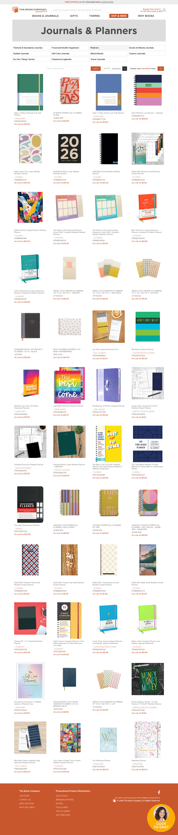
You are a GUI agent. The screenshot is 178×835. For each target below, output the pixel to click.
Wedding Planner (139, 761)
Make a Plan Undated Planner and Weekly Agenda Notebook (146, 642)
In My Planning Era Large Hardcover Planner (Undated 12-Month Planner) (29, 292)
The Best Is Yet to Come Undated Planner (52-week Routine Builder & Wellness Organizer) (107, 467)
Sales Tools (62, 796)
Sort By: (107, 68)
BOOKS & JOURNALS (45, 15)
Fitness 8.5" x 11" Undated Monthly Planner (28, 642)
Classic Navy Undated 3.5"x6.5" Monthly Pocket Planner (145, 407)
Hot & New (118, 15)
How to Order (63, 811)
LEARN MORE (107, 2)
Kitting (59, 804)
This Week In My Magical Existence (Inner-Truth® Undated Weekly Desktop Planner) (69, 232)
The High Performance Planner (26, 525)
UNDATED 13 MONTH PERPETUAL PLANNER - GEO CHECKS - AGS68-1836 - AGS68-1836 (146, 527)
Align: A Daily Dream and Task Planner (108, 113)
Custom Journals (137, 53)
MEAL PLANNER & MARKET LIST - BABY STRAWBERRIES (67, 350)
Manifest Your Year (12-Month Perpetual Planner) (26, 407)
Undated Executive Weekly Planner (28, 465)
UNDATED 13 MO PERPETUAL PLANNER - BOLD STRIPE (65, 526)
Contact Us (25, 800)
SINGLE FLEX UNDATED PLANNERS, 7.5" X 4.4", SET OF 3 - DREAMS (68, 292)
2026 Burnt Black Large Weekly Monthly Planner (66, 173)
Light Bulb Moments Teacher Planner (68, 406)
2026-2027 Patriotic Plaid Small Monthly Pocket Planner (27, 584)
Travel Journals (97, 59)
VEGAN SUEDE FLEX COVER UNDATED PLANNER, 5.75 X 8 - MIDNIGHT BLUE (66, 704)
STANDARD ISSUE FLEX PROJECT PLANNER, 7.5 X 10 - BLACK (28, 350)
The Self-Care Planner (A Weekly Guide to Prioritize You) (27, 703)
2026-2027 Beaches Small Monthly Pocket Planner (146, 173)
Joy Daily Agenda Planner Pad (105, 349)
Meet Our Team (26, 804)
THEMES (94, 15)
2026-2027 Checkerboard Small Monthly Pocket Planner (106, 584)
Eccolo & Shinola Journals (141, 48)
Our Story (24, 796)
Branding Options (64, 800)
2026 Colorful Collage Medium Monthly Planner (30, 231)
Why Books (146, 15)
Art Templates (63, 815)
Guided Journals (21, 53)
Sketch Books (96, 53)
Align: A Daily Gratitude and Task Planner (27, 114)
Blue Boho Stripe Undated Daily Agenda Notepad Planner (27, 762)
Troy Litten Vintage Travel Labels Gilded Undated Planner (67, 762)
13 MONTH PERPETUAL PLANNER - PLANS (68, 114)
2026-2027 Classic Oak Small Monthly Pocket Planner (68, 584)
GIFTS (74, 15)
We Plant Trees (27, 807)
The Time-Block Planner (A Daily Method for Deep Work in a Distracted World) (147, 467)
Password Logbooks (61, 59)
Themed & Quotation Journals (27, 48)
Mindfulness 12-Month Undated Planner (109, 406)
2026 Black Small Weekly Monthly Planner (106, 173)
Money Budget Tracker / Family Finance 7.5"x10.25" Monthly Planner (146, 703)
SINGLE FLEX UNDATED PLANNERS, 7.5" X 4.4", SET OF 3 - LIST (108, 703)
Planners (94, 48)
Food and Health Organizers (65, 48)
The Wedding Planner (101, 761)
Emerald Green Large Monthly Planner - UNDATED (69, 466)
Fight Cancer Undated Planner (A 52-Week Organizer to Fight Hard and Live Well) (68, 643)
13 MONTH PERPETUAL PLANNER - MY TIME (107, 526)
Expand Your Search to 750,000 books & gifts (153, 10)
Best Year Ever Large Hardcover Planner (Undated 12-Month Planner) (147, 231)
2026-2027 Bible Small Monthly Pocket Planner (147, 584)
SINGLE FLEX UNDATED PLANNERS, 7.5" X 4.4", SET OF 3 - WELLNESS (108, 292)
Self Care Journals (60, 53)
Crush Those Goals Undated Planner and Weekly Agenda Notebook (107, 642)
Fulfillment (62, 807)
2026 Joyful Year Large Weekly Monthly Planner (27, 173)
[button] (161, 818)
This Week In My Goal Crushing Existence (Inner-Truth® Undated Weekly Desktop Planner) (106, 232)
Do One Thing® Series (24, 59)
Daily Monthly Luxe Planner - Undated (147, 113)
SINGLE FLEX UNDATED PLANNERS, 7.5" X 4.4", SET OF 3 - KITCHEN (147, 292)
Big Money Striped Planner (143, 349)
